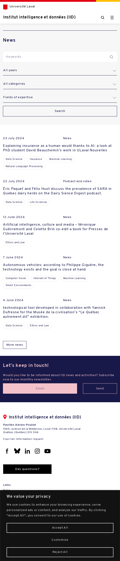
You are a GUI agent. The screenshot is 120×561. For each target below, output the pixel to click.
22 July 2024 (13, 181)
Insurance (36, 159)
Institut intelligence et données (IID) (39, 17)
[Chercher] (102, 17)
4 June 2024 (13, 300)
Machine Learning (60, 159)
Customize (60, 540)
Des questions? (27, 469)
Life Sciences (38, 202)
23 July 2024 (13, 138)
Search (60, 111)
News (67, 138)
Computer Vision (16, 278)
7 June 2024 (13, 257)
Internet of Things (44, 278)
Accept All (60, 527)
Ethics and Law (15, 242)
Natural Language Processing (24, 166)
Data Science (14, 159)
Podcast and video (77, 181)
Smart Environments (18, 285)
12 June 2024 (14, 217)
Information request (29, 439)
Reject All (60, 552)
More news (14, 345)
